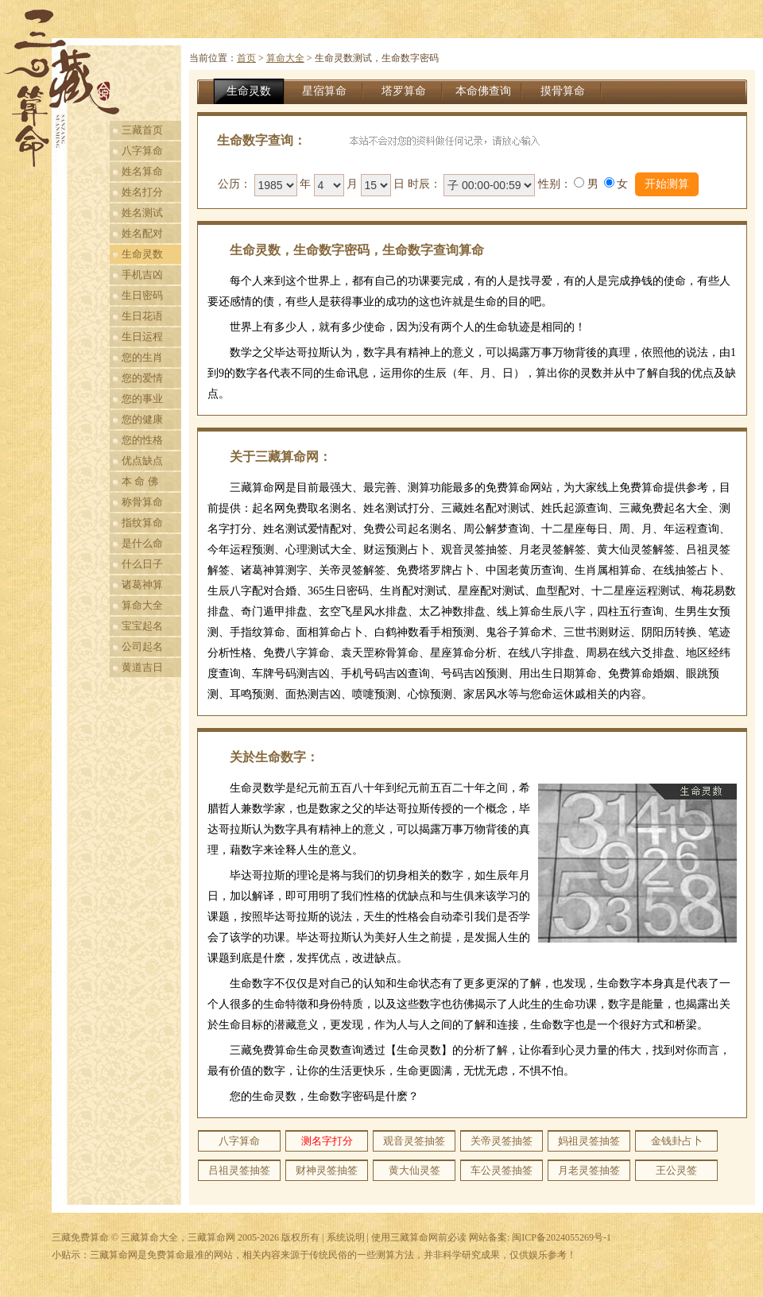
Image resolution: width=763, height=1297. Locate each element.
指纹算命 (142, 522)
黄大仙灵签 (414, 1170)
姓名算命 (142, 171)
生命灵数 (142, 254)
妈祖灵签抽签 (589, 1141)
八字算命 (142, 151)
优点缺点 (142, 461)
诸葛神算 (142, 584)
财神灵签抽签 (327, 1170)
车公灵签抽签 (502, 1170)
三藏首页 (142, 130)
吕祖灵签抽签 (239, 1170)
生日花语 (142, 316)
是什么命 (142, 543)
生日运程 (142, 337)
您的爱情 (142, 378)
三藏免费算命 (80, 1237)
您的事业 (142, 399)
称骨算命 (142, 502)
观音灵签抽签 (414, 1141)
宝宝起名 (142, 626)
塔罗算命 (404, 91)
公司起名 (142, 646)
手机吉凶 (142, 275)
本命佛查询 (483, 91)
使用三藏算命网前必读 (419, 1237)
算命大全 (142, 605)
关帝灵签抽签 (502, 1141)
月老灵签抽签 (589, 1170)
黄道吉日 (142, 667)
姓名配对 (142, 233)
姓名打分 (142, 192)
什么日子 (142, 564)
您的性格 (142, 440)
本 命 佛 (140, 481)
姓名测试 (142, 213)
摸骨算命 (562, 91)
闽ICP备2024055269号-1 (561, 1237)
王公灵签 (676, 1170)
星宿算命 (324, 91)
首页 (246, 58)
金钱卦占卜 (677, 1141)
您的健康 (142, 419)
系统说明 (346, 1237)
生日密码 (142, 295)
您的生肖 (142, 357)
